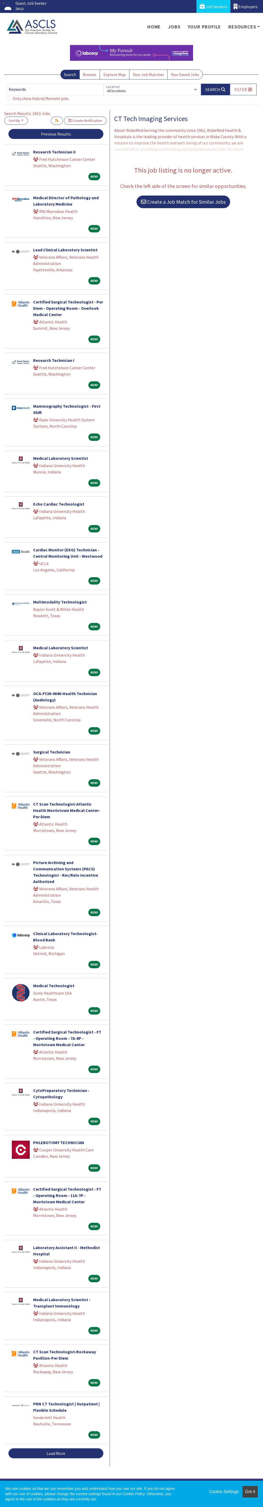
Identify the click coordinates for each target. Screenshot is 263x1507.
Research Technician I (53, 360)
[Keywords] (55, 89)
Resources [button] (242, 27)
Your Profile (204, 27)
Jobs (174, 27)
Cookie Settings (224, 1491)
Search (70, 74)
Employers (246, 6)
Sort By (14, 120)
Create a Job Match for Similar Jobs (183, 201)
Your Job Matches (148, 74)
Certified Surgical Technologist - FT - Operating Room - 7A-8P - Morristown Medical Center (67, 1038)
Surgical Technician (51, 752)
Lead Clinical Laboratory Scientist (65, 249)
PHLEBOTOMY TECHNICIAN (58, 1142)
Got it (250, 1491)
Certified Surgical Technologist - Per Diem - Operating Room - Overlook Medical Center (68, 308)
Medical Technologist (53, 985)
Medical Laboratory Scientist (60, 458)
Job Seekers (213, 6)
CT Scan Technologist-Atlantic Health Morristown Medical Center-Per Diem (66, 810)
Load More (56, 1453)
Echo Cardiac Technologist (58, 504)
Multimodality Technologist (60, 602)
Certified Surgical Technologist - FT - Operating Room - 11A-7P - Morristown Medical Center (67, 1195)
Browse (89, 74)
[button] (243, 89)
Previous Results (56, 134)
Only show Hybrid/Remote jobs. (41, 98)
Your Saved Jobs (185, 74)
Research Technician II (54, 151)
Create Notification (85, 120)
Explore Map (114, 74)
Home (154, 27)
